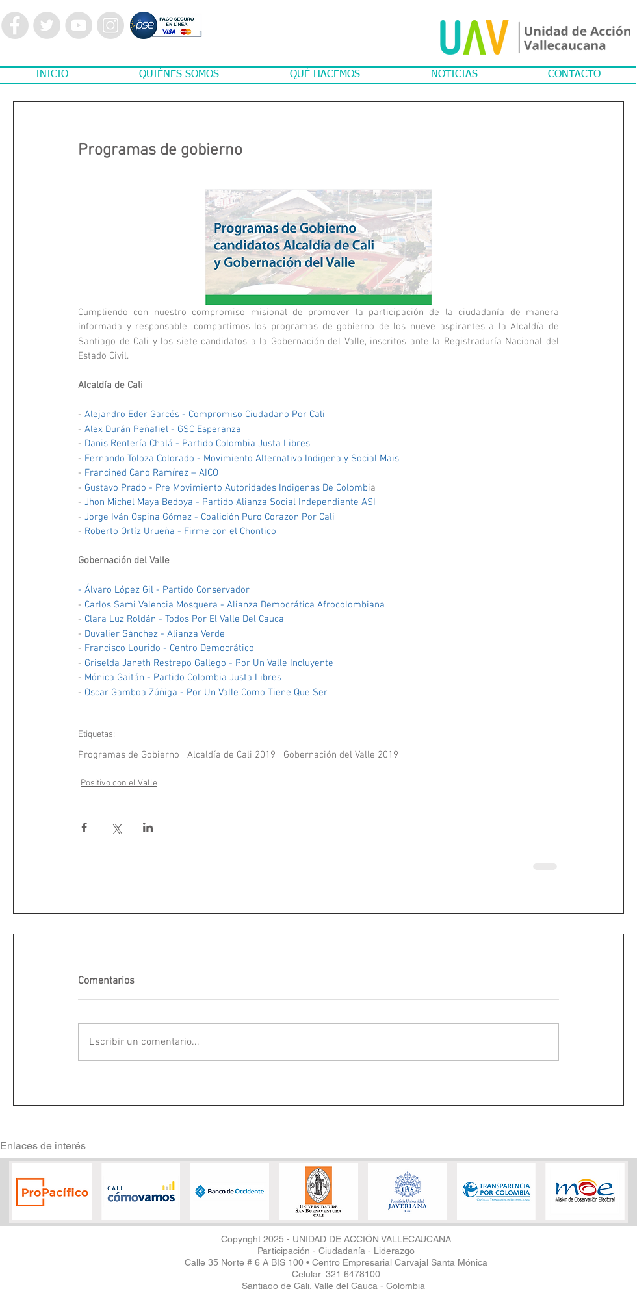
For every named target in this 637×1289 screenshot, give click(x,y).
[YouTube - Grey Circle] (78, 25)
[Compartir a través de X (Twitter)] (116, 827)
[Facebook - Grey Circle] (15, 25)
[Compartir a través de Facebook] (84, 827)
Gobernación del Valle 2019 (340, 755)
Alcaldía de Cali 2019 (231, 755)
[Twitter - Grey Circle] (46, 25)
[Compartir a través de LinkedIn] (148, 827)
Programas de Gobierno (128, 755)
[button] (178, 75)
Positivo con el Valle (119, 783)
